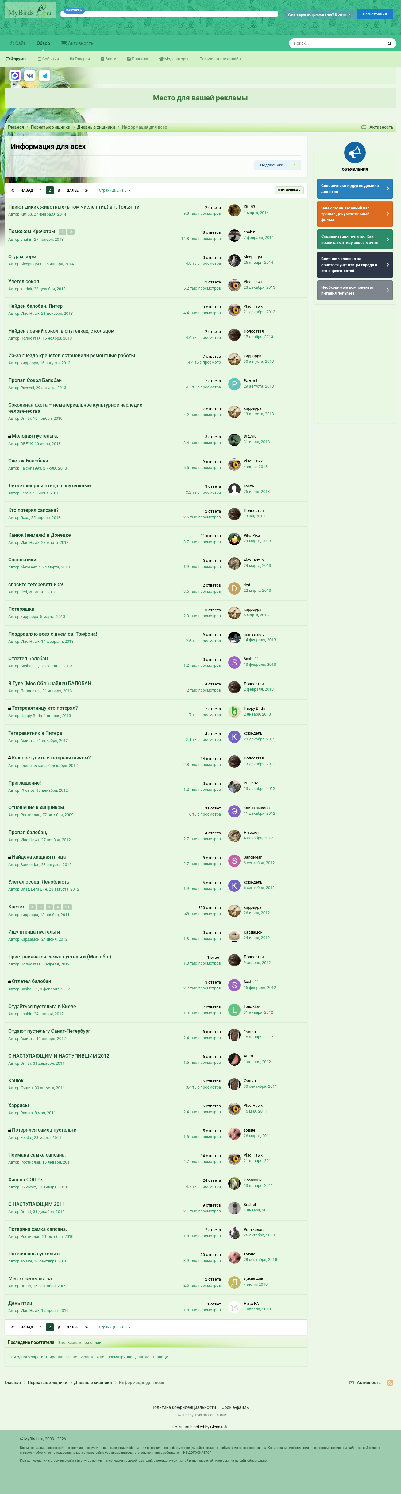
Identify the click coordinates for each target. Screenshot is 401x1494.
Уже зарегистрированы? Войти (319, 14)
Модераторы (176, 59)
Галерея (82, 59)
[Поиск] (320, 43)
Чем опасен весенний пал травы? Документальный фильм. (345, 214)
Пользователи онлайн (220, 59)
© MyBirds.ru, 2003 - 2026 (43, 1438)
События (50, 59)
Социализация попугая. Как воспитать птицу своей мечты (349, 239)
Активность (80, 43)
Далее (73, 190)
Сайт (20, 43)
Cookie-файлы (236, 1406)
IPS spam (180, 1426)
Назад (27, 190)
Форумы (18, 59)
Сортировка (289, 190)
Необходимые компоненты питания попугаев (347, 290)
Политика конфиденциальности (183, 1406)
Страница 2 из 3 (115, 190)
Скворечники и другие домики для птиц (350, 188)
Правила (139, 59)
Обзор (43, 46)
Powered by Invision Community (200, 1414)
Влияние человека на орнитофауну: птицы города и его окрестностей (349, 264)
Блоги (110, 59)
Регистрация (375, 14)
